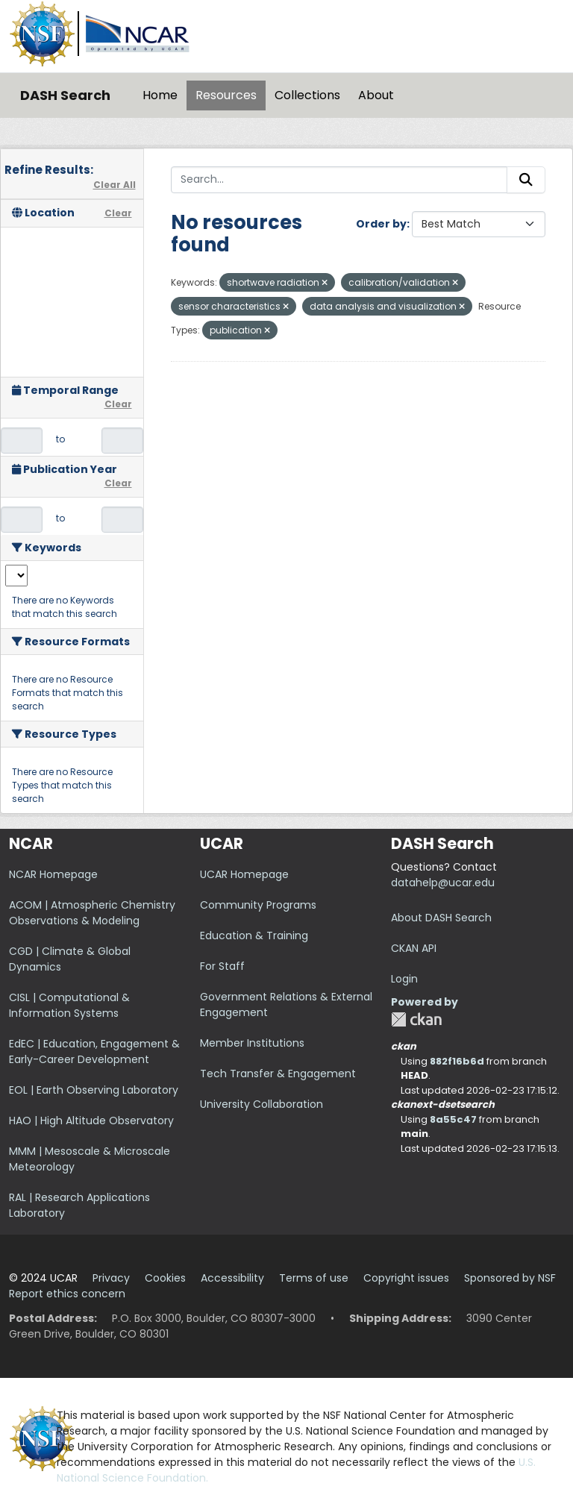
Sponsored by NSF (510, 1277)
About (376, 95)
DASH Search (65, 95)
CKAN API (413, 948)
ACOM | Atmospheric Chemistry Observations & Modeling (92, 912)
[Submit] (526, 179)
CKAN (416, 1019)
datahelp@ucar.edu (443, 882)
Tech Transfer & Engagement (278, 1073)
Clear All (114, 184)
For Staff (222, 966)
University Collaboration (261, 1104)
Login (404, 978)
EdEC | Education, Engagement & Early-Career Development (94, 1051)
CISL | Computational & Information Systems (69, 1005)
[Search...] (339, 179)
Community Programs (258, 904)
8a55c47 (453, 1119)
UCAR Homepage (244, 874)
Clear (118, 213)
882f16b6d (457, 1061)
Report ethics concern (67, 1293)
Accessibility (232, 1277)
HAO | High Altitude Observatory (91, 1120)
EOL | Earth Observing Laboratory (93, 1089)
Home (160, 95)
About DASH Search (441, 917)
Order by (381, 223)
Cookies (165, 1277)
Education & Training (254, 935)
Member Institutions (252, 1042)
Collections (307, 95)
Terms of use (313, 1277)
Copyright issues (406, 1277)
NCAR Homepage (53, 874)
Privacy (111, 1277)
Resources (226, 95)
